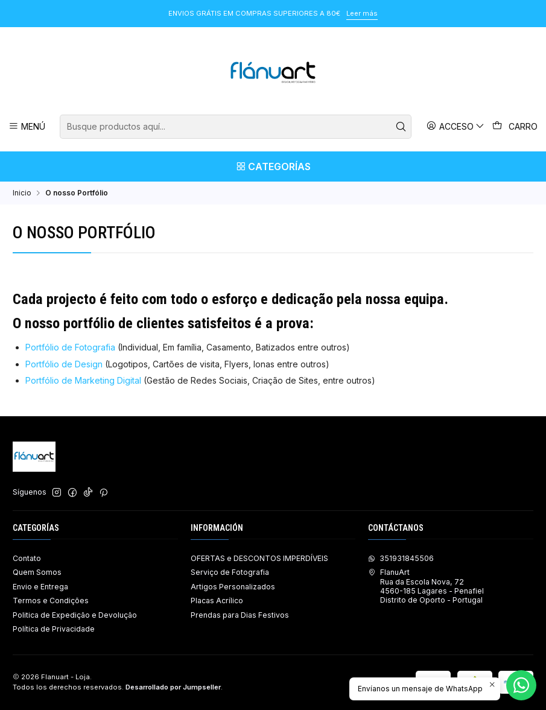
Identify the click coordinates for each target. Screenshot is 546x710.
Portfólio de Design (64, 364)
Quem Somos (37, 572)
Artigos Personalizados (233, 586)
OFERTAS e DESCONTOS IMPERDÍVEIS (259, 558)
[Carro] (515, 126)
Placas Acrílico (217, 600)
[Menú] (27, 126)
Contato (27, 558)
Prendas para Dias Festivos (240, 615)
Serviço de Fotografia (230, 572)
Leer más (362, 13)
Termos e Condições (51, 600)
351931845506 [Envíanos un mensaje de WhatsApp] (401, 558)
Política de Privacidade (54, 628)
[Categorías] (273, 166)
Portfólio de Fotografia (70, 347)
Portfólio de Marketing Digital (84, 380)
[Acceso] (455, 126)
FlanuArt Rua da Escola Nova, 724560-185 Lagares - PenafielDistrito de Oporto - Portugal (426, 586)
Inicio (22, 193)
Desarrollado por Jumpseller (173, 687)
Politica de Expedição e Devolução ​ (76, 615)
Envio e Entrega (40, 586)
